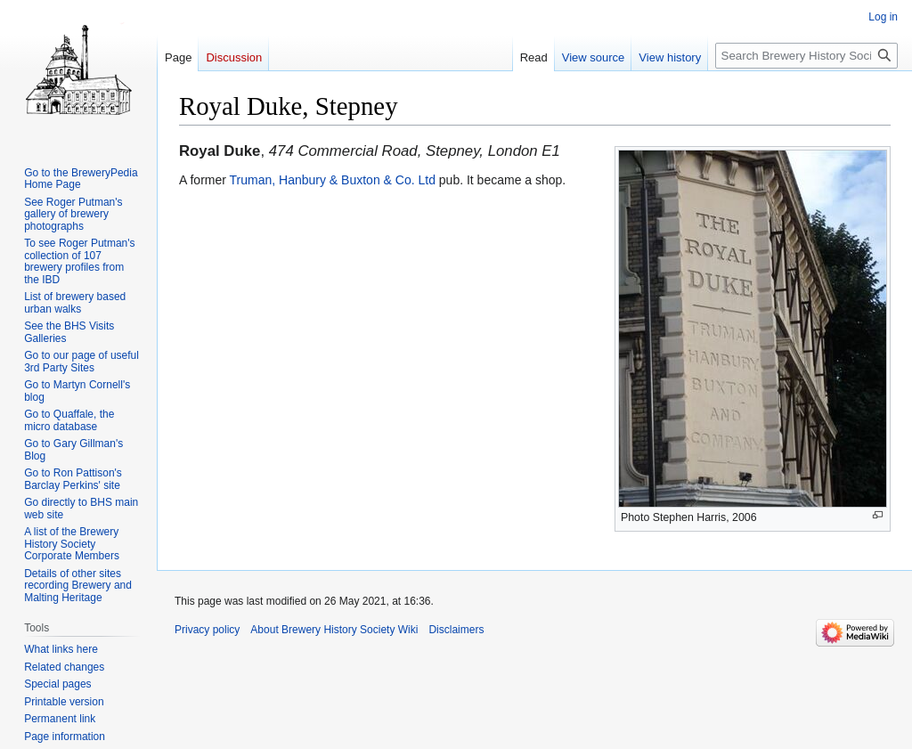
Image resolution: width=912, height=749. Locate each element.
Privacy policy (207, 629)
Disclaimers (456, 629)
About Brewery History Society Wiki (334, 629)
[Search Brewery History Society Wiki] (806, 56)
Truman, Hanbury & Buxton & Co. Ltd (333, 180)
